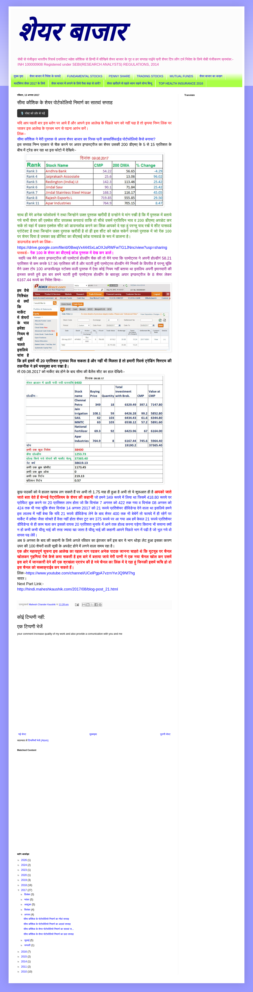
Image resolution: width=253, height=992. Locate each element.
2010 (24, 971)
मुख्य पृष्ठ (18, 76)
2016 (24, 951)
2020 (24, 875)
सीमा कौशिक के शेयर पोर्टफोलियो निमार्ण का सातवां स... (49, 928)
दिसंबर (27, 894)
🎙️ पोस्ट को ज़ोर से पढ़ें (32, 113)
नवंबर (27, 899)
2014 (24, 961)
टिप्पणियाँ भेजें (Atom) (38, 740)
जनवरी (27, 945)
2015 (24, 956)
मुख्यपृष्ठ (93, 734)
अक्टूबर (28, 904)
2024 (24, 865)
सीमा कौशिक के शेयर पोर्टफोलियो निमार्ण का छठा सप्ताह (49, 934)
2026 (24, 860)
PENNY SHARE (119, 76)
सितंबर (27, 909)
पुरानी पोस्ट (165, 734)
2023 (24, 869)
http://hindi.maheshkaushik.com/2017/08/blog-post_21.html (67, 589)
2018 (24, 885)
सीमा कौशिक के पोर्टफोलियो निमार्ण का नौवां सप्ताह (46, 918)
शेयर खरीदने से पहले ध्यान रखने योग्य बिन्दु (129, 83)
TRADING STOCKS (150, 76)
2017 (24, 890)
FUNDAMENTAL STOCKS (84, 76)
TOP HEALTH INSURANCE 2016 (181, 83)
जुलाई (27, 940)
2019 (24, 880)
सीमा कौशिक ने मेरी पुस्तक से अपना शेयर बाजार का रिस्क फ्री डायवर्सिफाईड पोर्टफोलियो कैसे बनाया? (86, 139)
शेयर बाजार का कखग (211, 76)
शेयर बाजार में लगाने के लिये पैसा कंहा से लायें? (76, 83)
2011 (24, 966)
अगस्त (27, 914)
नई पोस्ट (22, 734)
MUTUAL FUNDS (181, 76)
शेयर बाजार (71, 31)
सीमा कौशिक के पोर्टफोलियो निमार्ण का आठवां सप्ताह (47, 924)
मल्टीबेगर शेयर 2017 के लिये (29, 83)
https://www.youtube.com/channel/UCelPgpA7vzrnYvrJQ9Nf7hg (80, 573)
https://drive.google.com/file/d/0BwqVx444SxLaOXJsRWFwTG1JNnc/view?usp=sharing (92, 247)
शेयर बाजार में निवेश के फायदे (45, 76)
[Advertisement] (94, 800)
